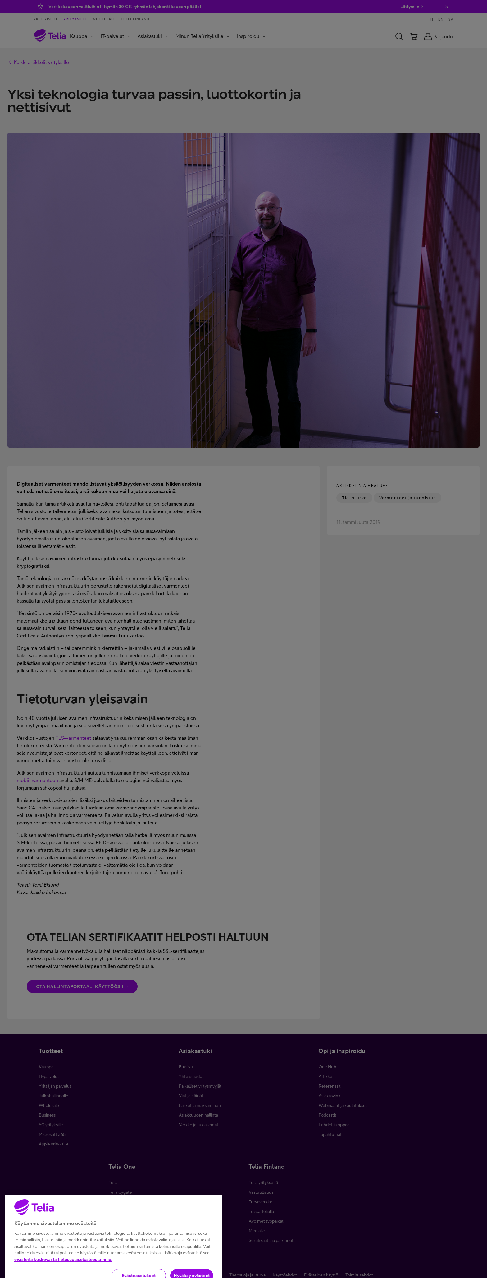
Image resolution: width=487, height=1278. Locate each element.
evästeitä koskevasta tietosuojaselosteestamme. (63, 1273)
